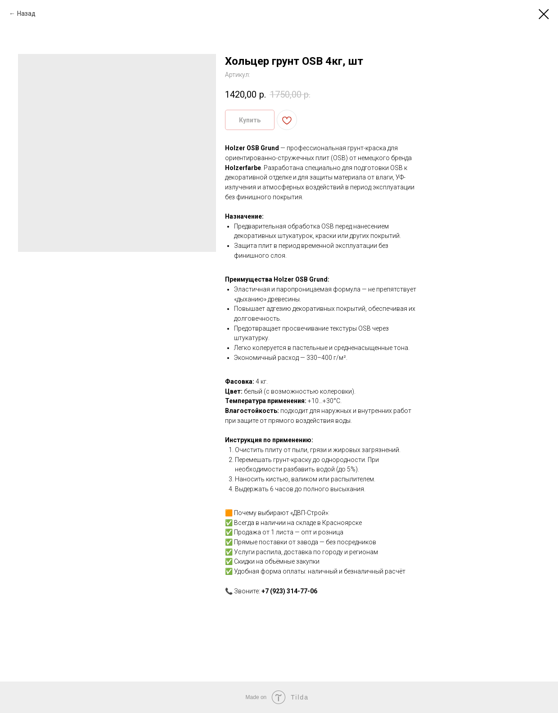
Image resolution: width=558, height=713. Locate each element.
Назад (26, 13)
